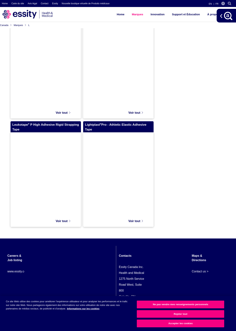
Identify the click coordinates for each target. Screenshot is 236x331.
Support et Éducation (186, 14)
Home (5, 3)
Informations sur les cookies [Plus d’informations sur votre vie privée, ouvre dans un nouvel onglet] (83, 308)
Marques (137, 14)
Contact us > (200, 269)
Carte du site (17, 3)
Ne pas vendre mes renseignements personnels (180, 304)
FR (217, 4)
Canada (6, 25)
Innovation (158, 14)
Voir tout (63, 110)
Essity (55, 3)
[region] (118, 313)
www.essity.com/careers (23, 269)
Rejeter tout (180, 314)
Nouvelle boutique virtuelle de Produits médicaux (86, 3)
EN (210, 4)
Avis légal (32, 3)
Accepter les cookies (180, 323)
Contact (44, 3)
